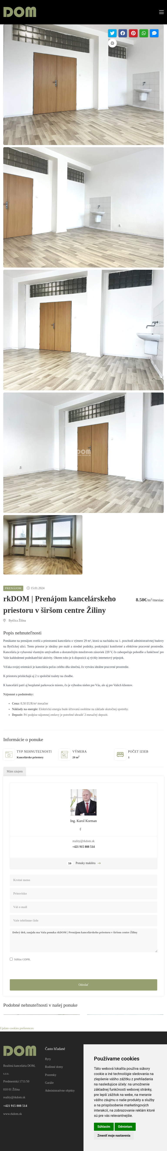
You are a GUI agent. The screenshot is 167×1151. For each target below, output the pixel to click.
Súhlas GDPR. (22, 959)
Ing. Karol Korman (83, 821)
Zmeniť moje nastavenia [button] (113, 1135)
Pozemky (50, 1075)
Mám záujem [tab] (15, 771)
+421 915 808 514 (83, 846)
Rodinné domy (54, 1066)
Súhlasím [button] (103, 1126)
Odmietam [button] (125, 1126)
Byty (48, 1059)
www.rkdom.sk (12, 1114)
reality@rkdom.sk (83, 841)
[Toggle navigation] (160, 12)
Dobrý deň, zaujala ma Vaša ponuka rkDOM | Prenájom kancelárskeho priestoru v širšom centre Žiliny (83, 940)
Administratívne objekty (60, 1090)
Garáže (49, 1082)
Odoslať (83, 984)
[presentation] (43, 970)
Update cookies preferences (17, 1028)
